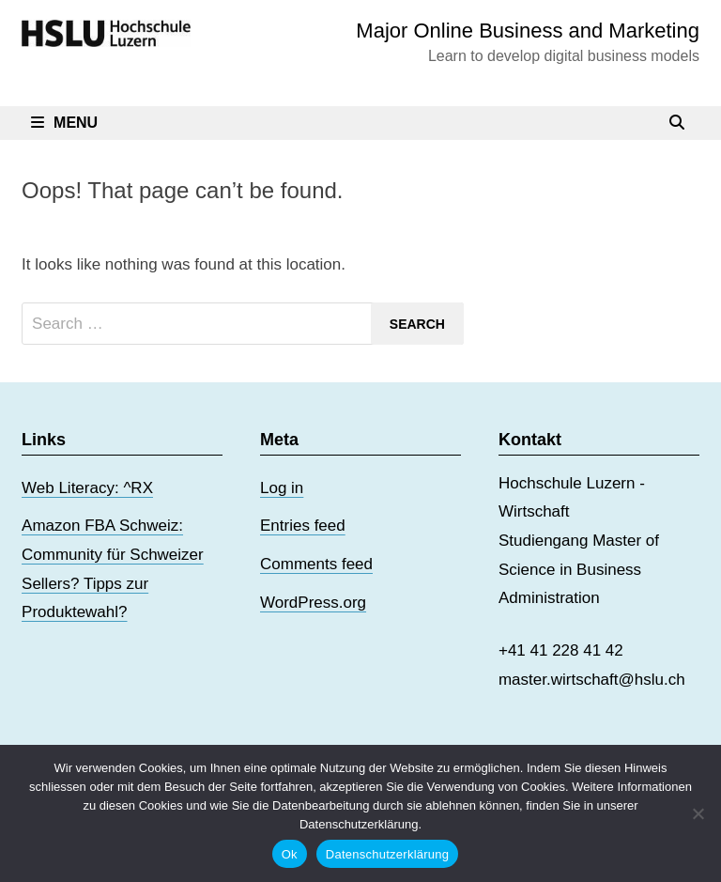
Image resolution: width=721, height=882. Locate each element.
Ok (290, 854)
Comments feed (316, 564)
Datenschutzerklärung (387, 854)
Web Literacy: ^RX (87, 488)
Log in (281, 488)
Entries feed (302, 525)
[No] (697, 813)
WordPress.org (313, 602)
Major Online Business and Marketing (527, 30)
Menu (64, 123)
